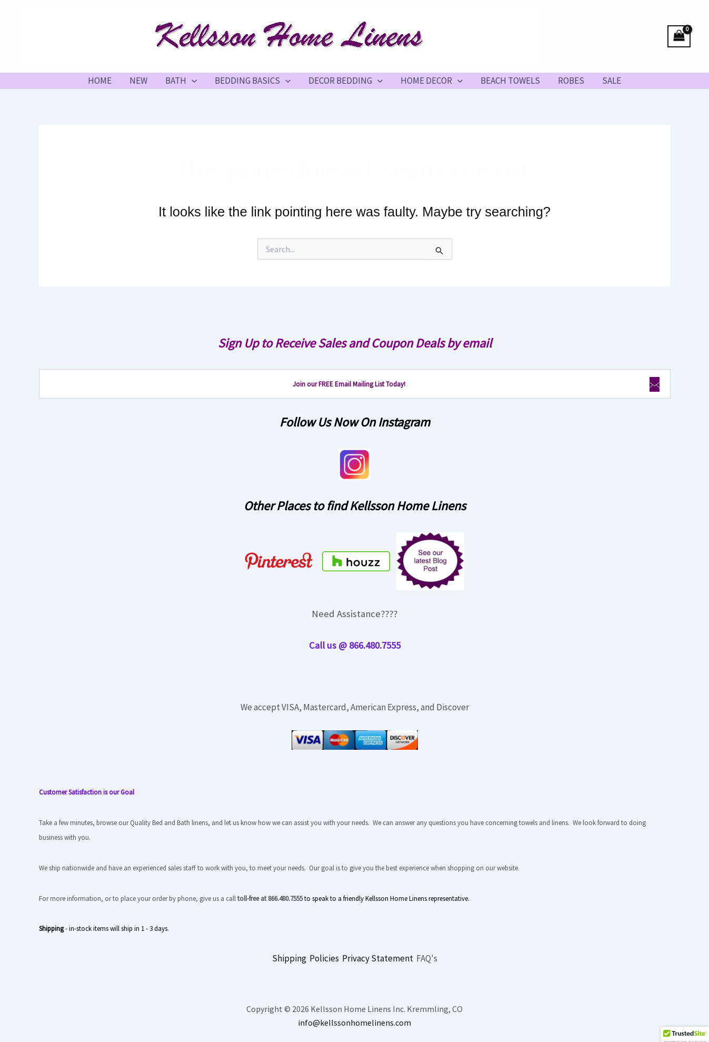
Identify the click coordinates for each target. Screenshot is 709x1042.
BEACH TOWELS (510, 80)
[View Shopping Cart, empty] (679, 36)
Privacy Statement (377, 958)
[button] (191, 80)
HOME (100, 80)
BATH (181, 80)
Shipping (289, 958)
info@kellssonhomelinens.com (354, 1022)
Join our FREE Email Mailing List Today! (349, 384)
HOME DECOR (432, 80)
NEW (138, 80)
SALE (611, 80)
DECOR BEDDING (345, 80)
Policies (324, 958)
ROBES (571, 80)
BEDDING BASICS (253, 80)
